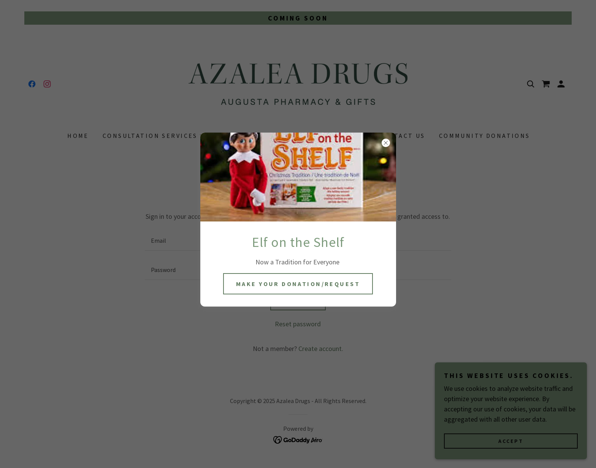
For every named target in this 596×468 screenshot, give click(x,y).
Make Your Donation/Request (298, 284)
